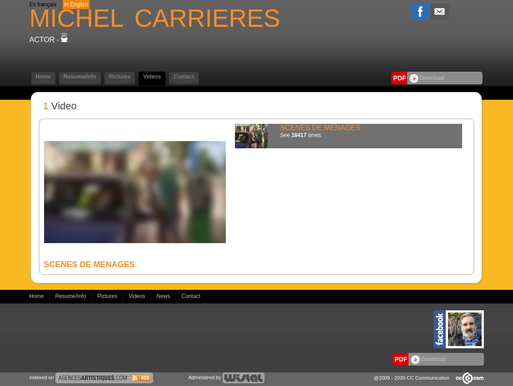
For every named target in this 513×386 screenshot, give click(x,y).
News (163, 296)
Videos (152, 76)
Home (43, 76)
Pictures (119, 76)
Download (426, 78)
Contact (184, 76)
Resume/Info (80, 76)
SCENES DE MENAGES (320, 128)
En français (43, 4)
